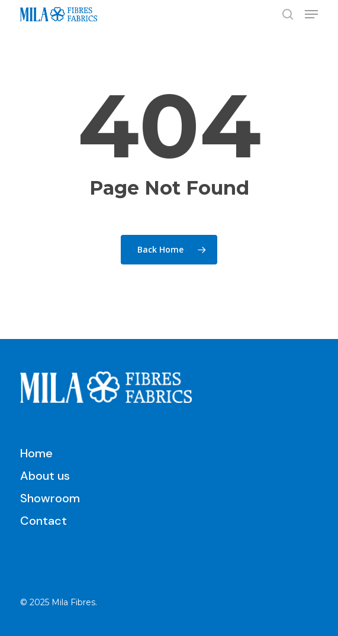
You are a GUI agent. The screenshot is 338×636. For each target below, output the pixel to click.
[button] (311, 14)
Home (36, 453)
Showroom (50, 498)
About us (45, 475)
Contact (43, 520)
